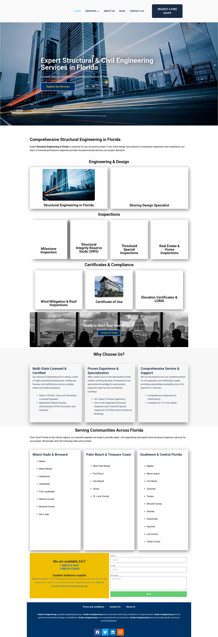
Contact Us (115, 606)
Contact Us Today (109, 333)
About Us (130, 606)
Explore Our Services (58, 88)
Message (114, 575)
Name (113, 556)
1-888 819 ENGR (69, 568)
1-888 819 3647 (69, 565)
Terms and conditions (93, 606)
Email (112, 565)
